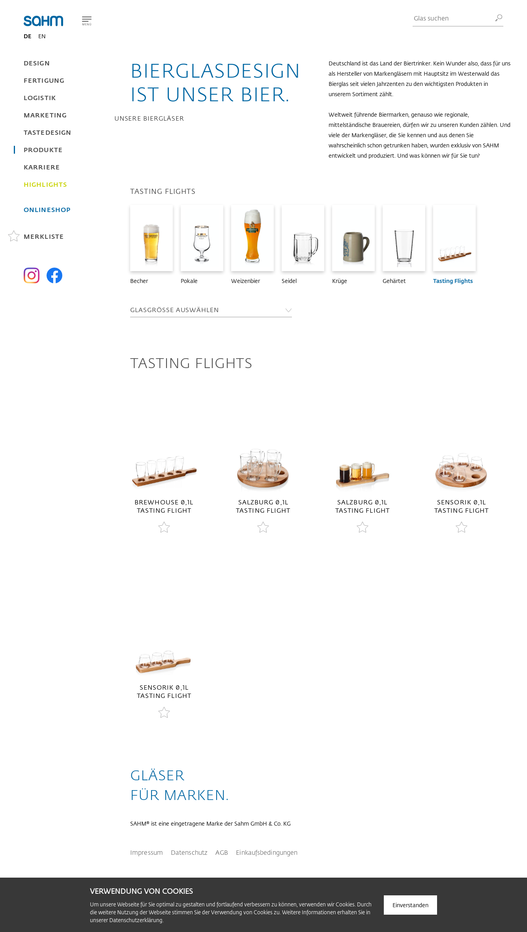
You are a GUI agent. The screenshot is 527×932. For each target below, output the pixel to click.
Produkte (43, 149)
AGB (221, 852)
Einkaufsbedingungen (266, 852)
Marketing (45, 115)
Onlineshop (47, 209)
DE (27, 36)
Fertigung (44, 80)
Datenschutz (189, 852)
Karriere (42, 167)
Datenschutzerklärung (136, 920)
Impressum (146, 852)
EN (42, 36)
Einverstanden (410, 905)
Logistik (40, 97)
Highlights (45, 184)
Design (37, 63)
